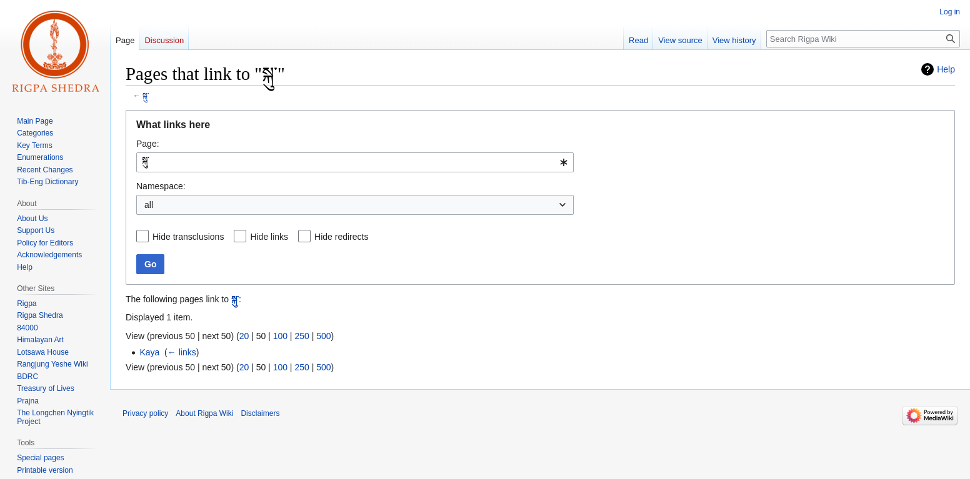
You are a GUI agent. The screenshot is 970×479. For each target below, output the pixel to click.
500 (323, 336)
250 (301, 336)
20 (244, 336)
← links (182, 352)
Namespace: (161, 186)
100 (280, 336)
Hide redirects (341, 237)
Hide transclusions (188, 237)
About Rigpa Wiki (204, 413)
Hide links (269, 237)
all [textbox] (148, 205)
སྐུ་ (145, 95)
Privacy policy (145, 413)
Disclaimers (260, 413)
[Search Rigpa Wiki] (863, 38)
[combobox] (355, 162)
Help (946, 69)
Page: (147, 144)
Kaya (149, 352)
